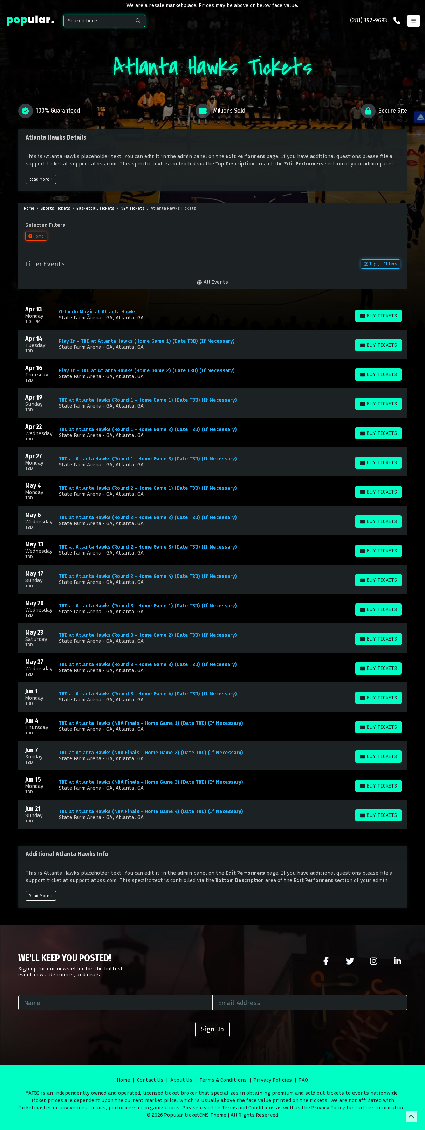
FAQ (303, 1080)
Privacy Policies (273, 1080)
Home (123, 1080)
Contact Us (150, 1080)
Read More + (41, 179)
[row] (212, 315)
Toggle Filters (380, 263)
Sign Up (212, 1029)
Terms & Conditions (223, 1080)
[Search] (97, 21)
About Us (181, 1080)
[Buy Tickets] (378, 316)
